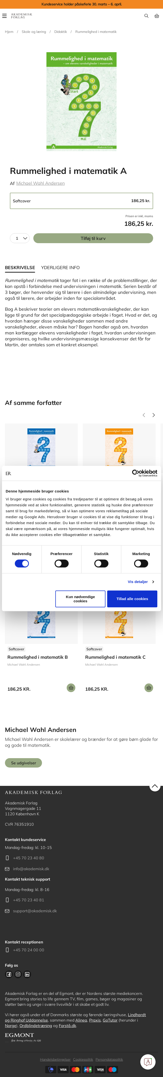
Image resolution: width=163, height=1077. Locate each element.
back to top (155, 785)
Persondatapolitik (109, 1059)
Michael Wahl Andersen (40, 183)
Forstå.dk (67, 1025)
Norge (10, 1025)
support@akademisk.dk (35, 910)
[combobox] (20, 238)
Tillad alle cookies (132, 599)
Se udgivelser (41, 645)
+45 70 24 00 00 (28, 949)
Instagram (18, 974)
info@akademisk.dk (31, 868)
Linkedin (27, 974)
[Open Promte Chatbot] (148, 1062)
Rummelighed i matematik (96, 31)
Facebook (9, 974)
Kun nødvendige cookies (80, 599)
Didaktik (60, 31)
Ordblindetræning (36, 1025)
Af (12, 183)
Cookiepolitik (83, 1059)
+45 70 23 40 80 (28, 857)
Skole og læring (34, 31)
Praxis (95, 1020)
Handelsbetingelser (55, 1059)
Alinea (81, 1020)
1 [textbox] (17, 238)
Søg (146, 16)
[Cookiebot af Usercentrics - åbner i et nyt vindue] (135, 473)
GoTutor (110, 1020)
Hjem (9, 31)
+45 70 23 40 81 (28, 899)
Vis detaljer (138, 582)
